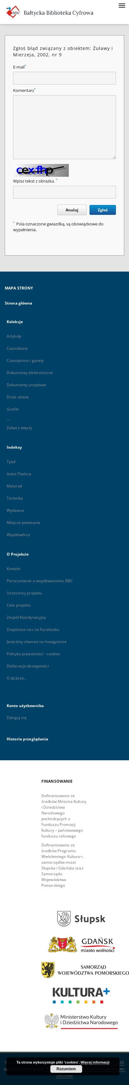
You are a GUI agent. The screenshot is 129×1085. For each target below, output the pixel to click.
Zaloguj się (16, 717)
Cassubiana (17, 348)
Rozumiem (66, 1069)
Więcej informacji (95, 1062)
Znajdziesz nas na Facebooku (33, 629)
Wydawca (15, 510)
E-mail (19, 67)
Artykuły (14, 336)
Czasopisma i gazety (25, 360)
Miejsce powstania (23, 522)
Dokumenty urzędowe (26, 385)
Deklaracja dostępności (28, 666)
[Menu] (121, 5)
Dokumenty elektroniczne (30, 372)
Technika (15, 498)
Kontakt (13, 568)
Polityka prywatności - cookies (34, 654)
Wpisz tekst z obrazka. (35, 181)
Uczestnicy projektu (24, 593)
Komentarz (24, 90)
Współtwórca (18, 534)
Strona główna (18, 303)
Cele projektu (19, 605)
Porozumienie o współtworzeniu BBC (40, 580)
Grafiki (13, 409)
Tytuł (11, 461)
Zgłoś (103, 210)
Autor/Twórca (19, 474)
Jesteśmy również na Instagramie (37, 641)
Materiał (14, 486)
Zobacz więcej (19, 427)
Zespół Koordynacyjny (26, 617)
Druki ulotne (18, 397)
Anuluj (72, 210)
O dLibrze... (17, 678)
